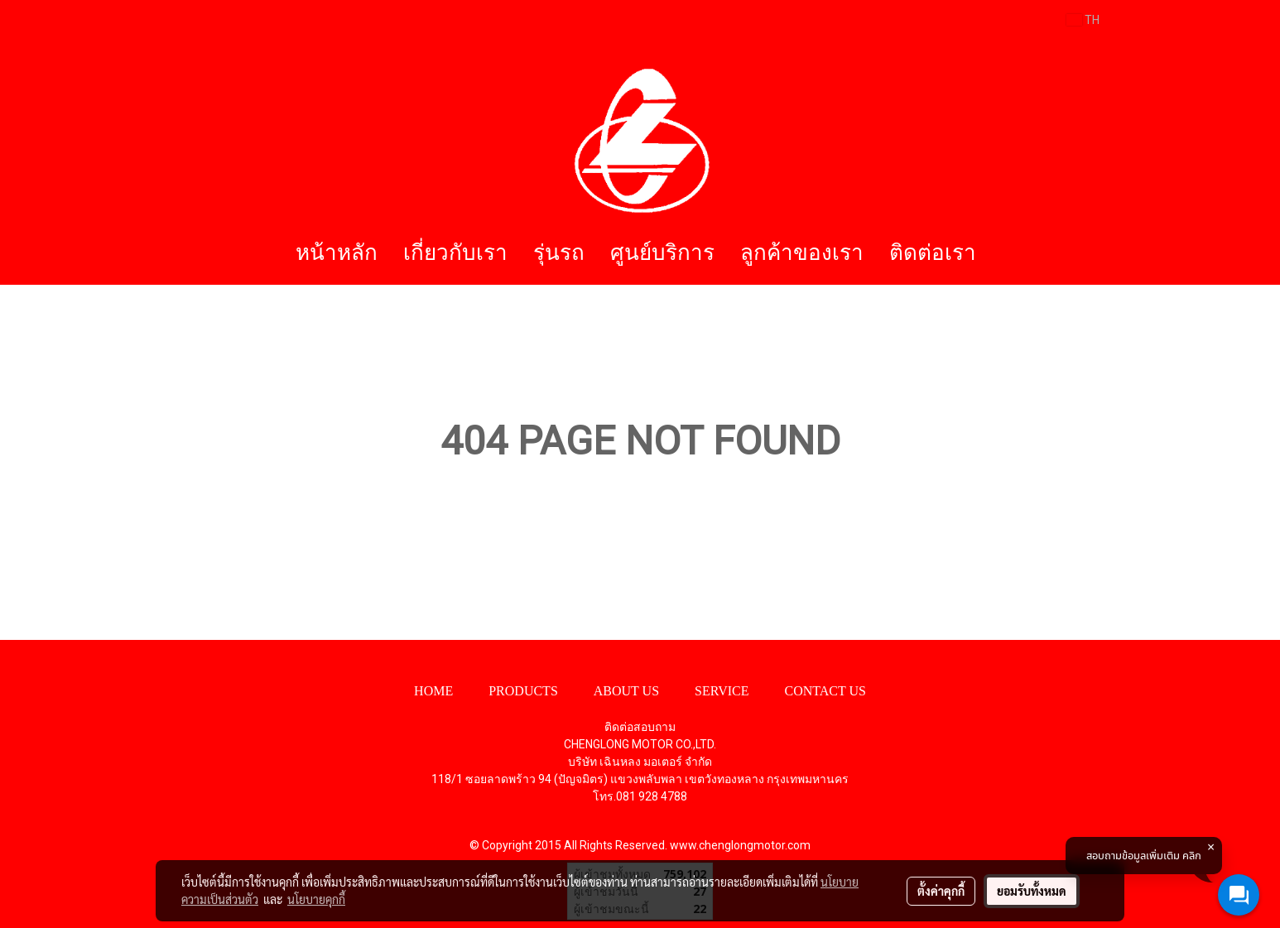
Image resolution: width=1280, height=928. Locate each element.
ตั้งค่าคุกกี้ (941, 890)
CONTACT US (824, 691)
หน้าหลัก (337, 253)
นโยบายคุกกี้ (316, 899)
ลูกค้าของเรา (802, 253)
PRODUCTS (523, 691)
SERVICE (721, 691)
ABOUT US (626, 691)
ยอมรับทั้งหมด (1031, 890)
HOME (433, 691)
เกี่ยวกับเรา (455, 253)
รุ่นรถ (559, 253)
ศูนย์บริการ (662, 253)
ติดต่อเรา (932, 253)
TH (1083, 19)
